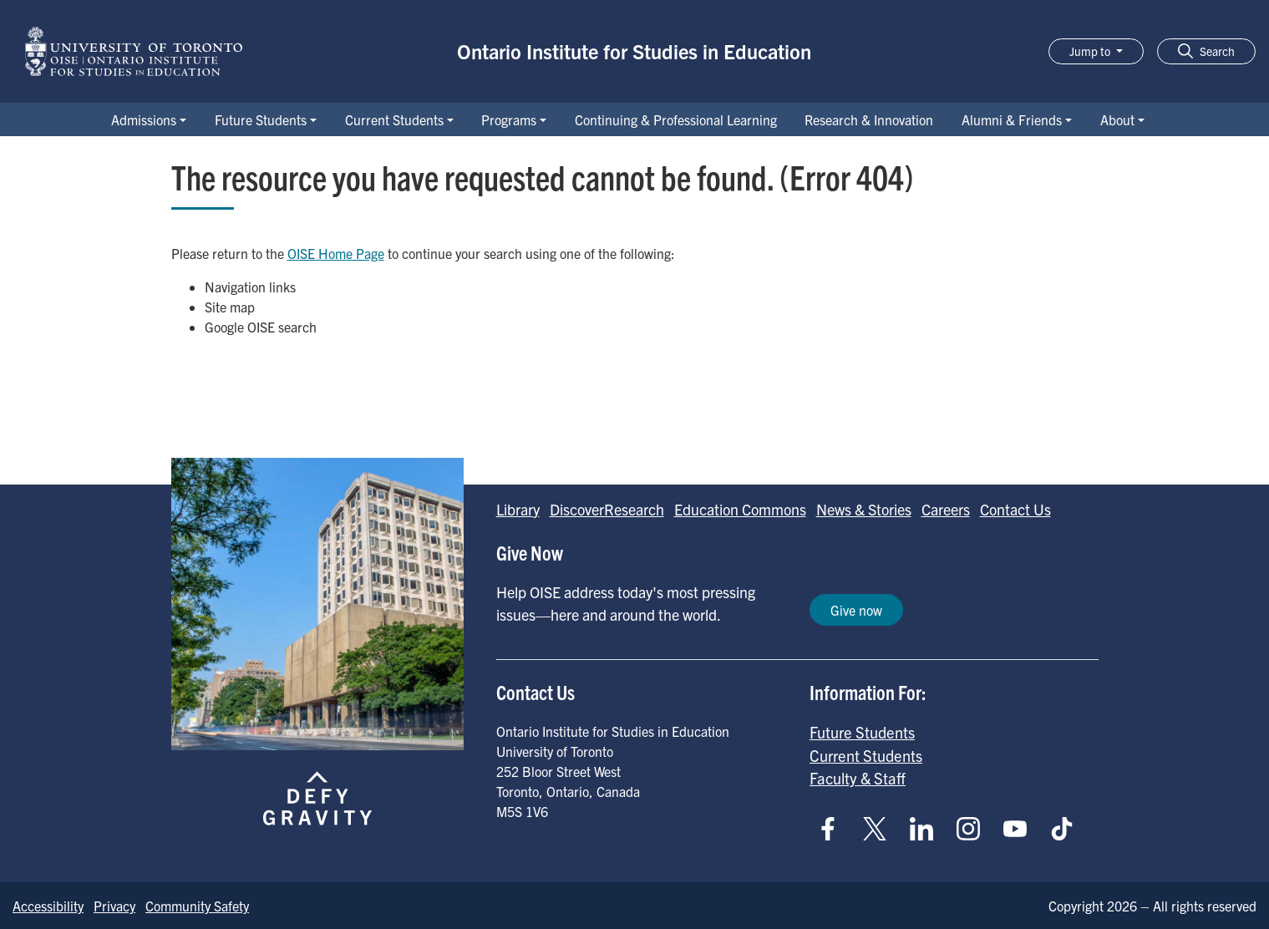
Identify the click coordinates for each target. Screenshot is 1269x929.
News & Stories (863, 509)
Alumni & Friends (1012, 119)
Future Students (261, 119)
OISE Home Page (335, 253)
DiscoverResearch (607, 509)
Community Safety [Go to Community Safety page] (197, 905)
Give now (856, 610)
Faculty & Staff (858, 778)
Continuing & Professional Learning (676, 119)
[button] (1206, 51)
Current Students (394, 119)
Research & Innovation (869, 119)
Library (518, 509)
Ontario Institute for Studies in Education (634, 50)
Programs (508, 119)
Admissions (143, 119)
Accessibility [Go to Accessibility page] (48, 905)
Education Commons (740, 509)
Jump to (1091, 50)
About (1117, 119)
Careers (945, 509)
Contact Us (1015, 509)
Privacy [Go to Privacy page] (114, 905)
